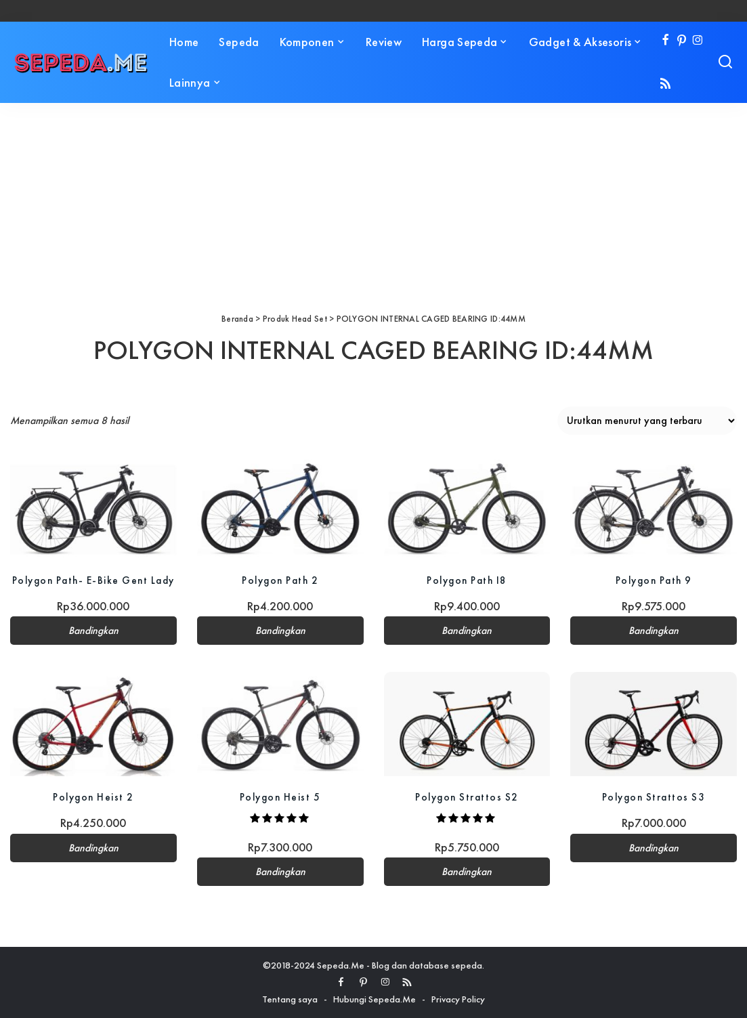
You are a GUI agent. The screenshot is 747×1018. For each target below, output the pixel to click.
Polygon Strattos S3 (653, 796)
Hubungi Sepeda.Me (374, 999)
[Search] (725, 62)
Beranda (237, 318)
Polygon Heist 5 (280, 796)
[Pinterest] (681, 41)
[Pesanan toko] (647, 420)
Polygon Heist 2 (93, 796)
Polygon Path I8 (467, 580)
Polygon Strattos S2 (466, 796)
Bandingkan (93, 630)
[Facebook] (665, 41)
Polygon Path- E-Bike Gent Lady (93, 580)
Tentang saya (290, 999)
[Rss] (665, 84)
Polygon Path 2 (280, 580)
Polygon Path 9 (654, 580)
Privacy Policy (458, 999)
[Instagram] (698, 41)
